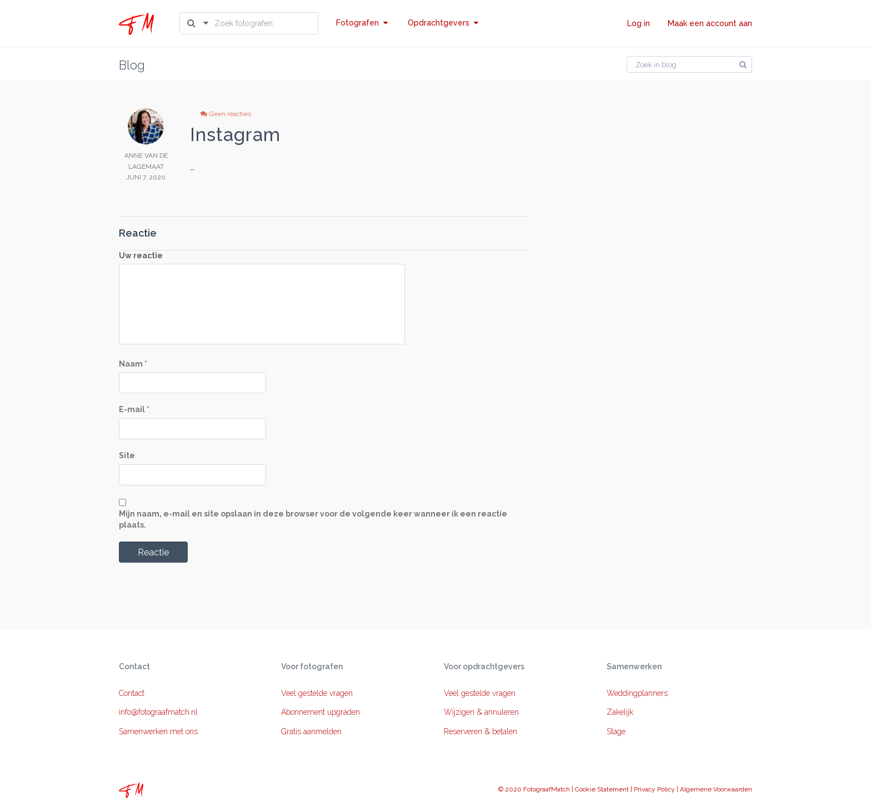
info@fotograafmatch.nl (158, 712)
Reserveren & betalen (480, 731)
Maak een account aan (710, 23)
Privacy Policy (654, 789)
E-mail (134, 409)
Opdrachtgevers (443, 22)
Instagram (235, 135)
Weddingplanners (637, 693)
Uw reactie (141, 255)
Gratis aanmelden (311, 731)
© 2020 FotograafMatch (534, 789)
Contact (131, 693)
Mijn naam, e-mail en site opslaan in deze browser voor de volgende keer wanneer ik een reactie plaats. (313, 519)
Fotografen (362, 22)
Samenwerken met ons (158, 731)
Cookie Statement (602, 789)
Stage (616, 731)
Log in (638, 23)
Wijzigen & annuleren (481, 712)
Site (127, 455)
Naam (133, 363)
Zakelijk (620, 712)
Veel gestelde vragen (317, 693)
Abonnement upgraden (320, 712)
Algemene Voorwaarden (716, 789)
